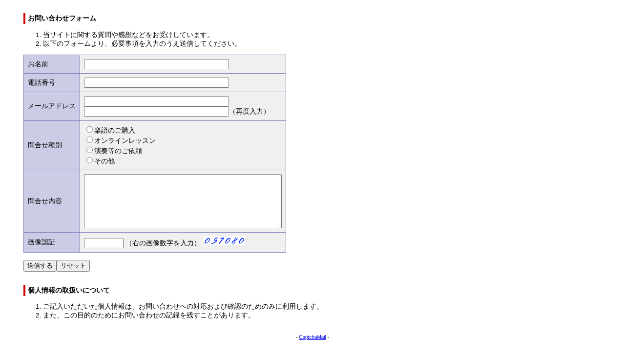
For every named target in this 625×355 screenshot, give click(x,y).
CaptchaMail (312, 347)
